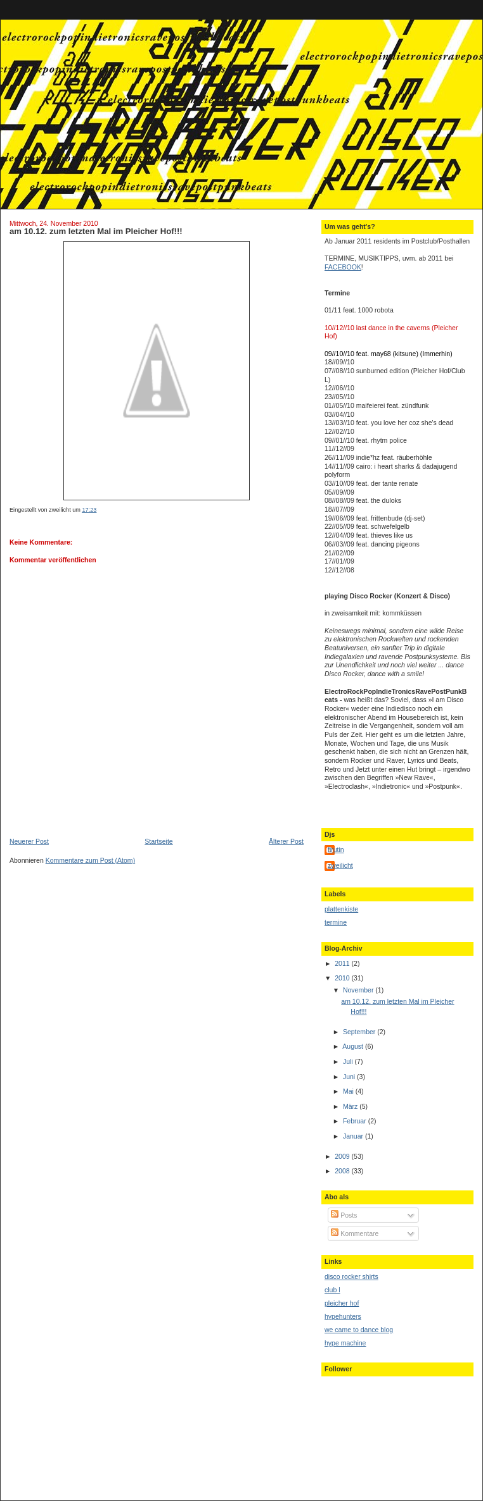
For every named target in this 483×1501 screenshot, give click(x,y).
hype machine (345, 1343)
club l (332, 1290)
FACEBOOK (343, 267)
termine (336, 922)
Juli (349, 1061)
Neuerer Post (29, 841)
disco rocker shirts (351, 1276)
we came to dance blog (359, 1329)
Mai (349, 1091)
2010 (343, 978)
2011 (343, 963)
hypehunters (343, 1316)
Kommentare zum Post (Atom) (90, 860)
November (359, 990)
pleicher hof (342, 1303)
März (351, 1106)
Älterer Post (286, 841)
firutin (336, 849)
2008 (343, 1171)
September (360, 1031)
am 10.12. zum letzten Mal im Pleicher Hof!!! (96, 231)
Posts (344, 1215)
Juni (350, 1076)
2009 (343, 1156)
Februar (355, 1121)
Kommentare (354, 1233)
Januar (354, 1136)
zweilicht (340, 865)
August (353, 1046)
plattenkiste (341, 909)
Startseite (158, 841)
